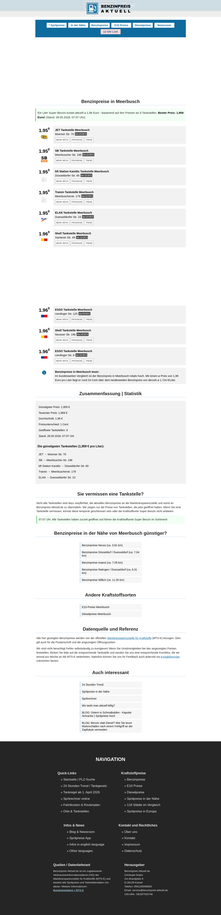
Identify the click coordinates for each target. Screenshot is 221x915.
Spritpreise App (80, 838)
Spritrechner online (76, 798)
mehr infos (62, 139)
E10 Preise (121, 25)
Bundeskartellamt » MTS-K (68, 890)
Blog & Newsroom (82, 832)
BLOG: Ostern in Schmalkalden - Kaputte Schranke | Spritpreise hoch (106, 714)
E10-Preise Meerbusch (95, 607)
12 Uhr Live (110, 31)
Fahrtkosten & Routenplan (81, 805)
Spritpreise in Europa (141, 811)
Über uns (130, 832)
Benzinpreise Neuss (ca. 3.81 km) (102, 545)
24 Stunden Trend (92, 684)
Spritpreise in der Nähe (96, 691)
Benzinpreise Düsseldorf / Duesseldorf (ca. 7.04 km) (110, 554)
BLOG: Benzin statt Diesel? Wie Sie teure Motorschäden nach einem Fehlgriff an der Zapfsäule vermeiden (107, 726)
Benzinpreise (99, 25)
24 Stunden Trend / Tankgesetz (85, 786)
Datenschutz (133, 851)
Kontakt (129, 838)
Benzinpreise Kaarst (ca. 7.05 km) (102, 562)
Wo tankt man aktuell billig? (98, 705)
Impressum (132, 844)
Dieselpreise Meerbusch (96, 614)
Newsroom (164, 25)
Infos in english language (86, 844)
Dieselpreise (143, 25)
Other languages (81, 851)
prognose (77, 139)
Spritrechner (89, 698)
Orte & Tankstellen (76, 811)
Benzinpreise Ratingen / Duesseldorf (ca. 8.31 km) (109, 571)
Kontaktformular (170, 656)
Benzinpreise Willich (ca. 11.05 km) (103, 579)
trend (89, 139)
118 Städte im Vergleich (143, 805)
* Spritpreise (57, 25)
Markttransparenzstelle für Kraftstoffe (129, 638)
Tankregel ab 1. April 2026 (81, 792)
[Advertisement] (110, 65)
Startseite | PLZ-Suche (79, 779)
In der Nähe (78, 25)
